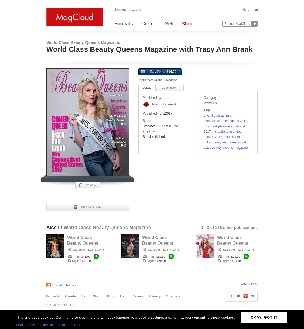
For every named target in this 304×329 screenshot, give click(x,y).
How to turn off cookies (61, 325)
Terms (138, 296)
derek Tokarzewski (164, 104)
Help (245, 9)
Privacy (155, 296)
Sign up (120, 9)
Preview (87, 185)
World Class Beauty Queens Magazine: (83, 42)
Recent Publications (65, 285)
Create (149, 23)
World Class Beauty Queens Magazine (107, 227)
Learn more (25, 325)
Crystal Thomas (214, 116)
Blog (111, 296)
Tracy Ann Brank (225, 142)
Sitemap (173, 296)
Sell (169, 23)
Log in (136, 9)
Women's (210, 103)
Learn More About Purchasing (157, 79)
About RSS (249, 284)
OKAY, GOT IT (264, 317)
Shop (187, 23)
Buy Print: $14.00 (158, 72)
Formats (123, 23)
